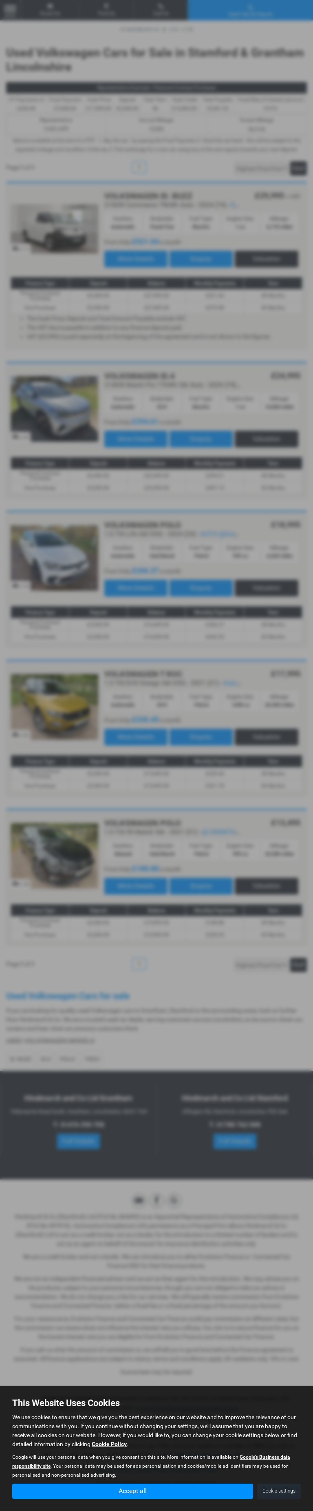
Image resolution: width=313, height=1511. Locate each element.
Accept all (133, 1491)
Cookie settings (278, 1491)
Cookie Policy (109, 1444)
